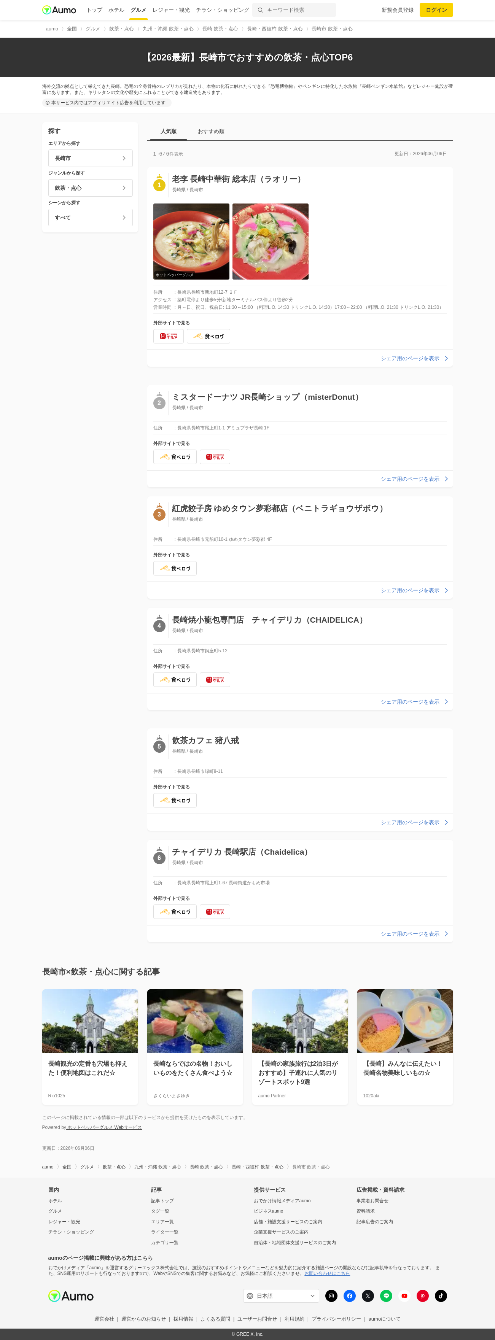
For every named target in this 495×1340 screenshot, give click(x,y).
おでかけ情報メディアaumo (282, 1200)
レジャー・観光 (171, 10)
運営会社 (104, 1319)
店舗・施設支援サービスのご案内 (288, 1221)
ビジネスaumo (268, 1211)
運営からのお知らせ (143, 1319)
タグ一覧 (160, 1211)
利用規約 (294, 1319)
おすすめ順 (211, 131)
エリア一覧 (162, 1221)
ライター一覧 (164, 1232)
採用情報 (183, 1319)
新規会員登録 (398, 10)
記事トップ (162, 1200)
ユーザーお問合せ (257, 1319)
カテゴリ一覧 (164, 1242)
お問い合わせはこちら (327, 1273)
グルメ (138, 10)
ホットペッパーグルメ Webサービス (104, 1127)
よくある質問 (215, 1319)
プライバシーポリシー (336, 1319)
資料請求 (366, 1211)
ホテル (116, 10)
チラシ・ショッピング (222, 10)
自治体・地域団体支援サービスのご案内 (295, 1242)
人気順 (169, 131)
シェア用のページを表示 (415, 358)
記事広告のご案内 (375, 1221)
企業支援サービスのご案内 (281, 1232)
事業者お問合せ (372, 1200)
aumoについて (385, 1319)
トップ (94, 10)
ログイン (436, 10)
